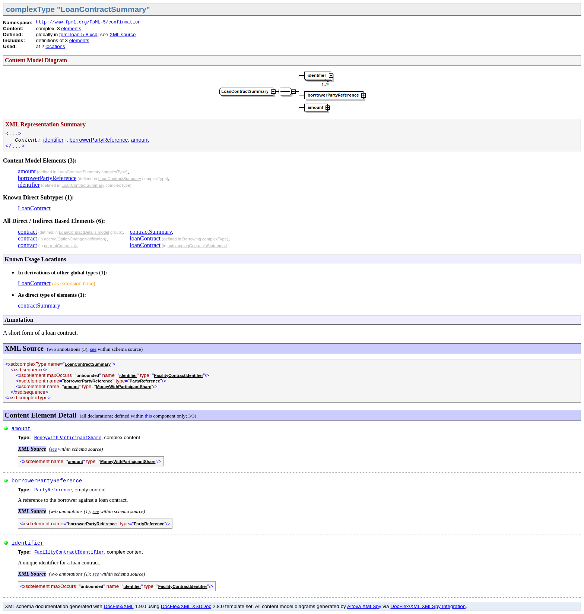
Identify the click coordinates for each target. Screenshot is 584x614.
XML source (123, 34)
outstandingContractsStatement (197, 245)
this (148, 416)
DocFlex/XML (118, 606)
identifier (53, 140)
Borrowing (191, 239)
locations (55, 46)
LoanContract (34, 208)
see (93, 349)
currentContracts (59, 245)
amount (140, 140)
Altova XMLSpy (364, 606)
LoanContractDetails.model (84, 232)
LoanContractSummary (78, 172)
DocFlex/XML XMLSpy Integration (428, 606)
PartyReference (145, 381)
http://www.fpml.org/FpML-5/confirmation (88, 22)
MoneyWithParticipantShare (123, 386)
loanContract (145, 238)
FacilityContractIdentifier (178, 375)
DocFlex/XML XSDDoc (186, 606)
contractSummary (151, 232)
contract (27, 232)
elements (71, 28)
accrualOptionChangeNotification (74, 239)
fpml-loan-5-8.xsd (78, 34)
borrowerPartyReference (99, 140)
